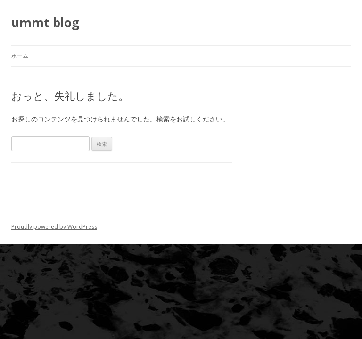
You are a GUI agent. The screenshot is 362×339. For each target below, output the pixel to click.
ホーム (19, 56)
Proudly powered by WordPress (54, 227)
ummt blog (45, 22)
